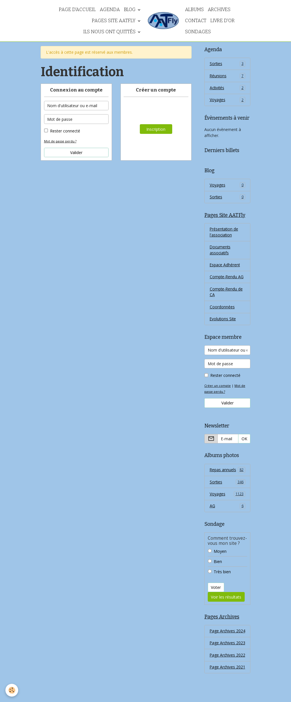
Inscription (155, 129)
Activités (227, 88)
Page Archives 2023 (223, 656)
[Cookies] (12, 690)
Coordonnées (222, 309)
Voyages (227, 100)
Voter (216, 591)
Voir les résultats (226, 600)
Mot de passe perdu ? (60, 141)
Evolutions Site (223, 322)
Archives (219, 9)
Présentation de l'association (224, 233)
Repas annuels (227, 473)
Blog (130, 9)
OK (244, 442)
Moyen (220, 555)
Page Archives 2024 (223, 638)
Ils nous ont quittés (110, 31)
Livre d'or (222, 20)
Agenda (110, 9)
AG (227, 509)
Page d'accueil (77, 9)
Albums (194, 9)
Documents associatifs (220, 251)
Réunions (227, 76)
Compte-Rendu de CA (226, 294)
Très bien (222, 575)
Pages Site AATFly (114, 20)
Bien (218, 565)
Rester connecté (65, 131)
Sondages (198, 31)
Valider (76, 152)
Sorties (227, 64)
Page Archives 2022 (223, 674)
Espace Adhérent (225, 267)
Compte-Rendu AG (227, 279)
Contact (195, 20)
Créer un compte (217, 389)
